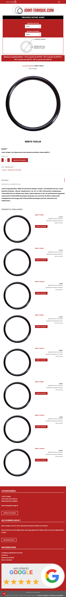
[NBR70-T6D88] (17, 262)
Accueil (25, 66)
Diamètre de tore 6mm (14, 170)
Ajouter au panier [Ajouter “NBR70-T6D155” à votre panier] (41, 426)
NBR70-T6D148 (39, 281)
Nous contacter (6, 560)
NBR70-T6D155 (39, 415)
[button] (4, 594)
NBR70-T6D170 (39, 348)
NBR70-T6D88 (39, 248)
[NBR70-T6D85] (17, 328)
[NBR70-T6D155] (17, 429)
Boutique (31, 66)
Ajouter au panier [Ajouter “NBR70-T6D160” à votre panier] (41, 460)
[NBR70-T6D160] (17, 462)
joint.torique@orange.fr (9, 505)
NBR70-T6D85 (39, 315)
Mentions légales (43, 595)
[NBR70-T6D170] (17, 362)
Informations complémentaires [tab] (11, 184)
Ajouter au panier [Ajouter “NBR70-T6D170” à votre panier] (41, 360)
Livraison (4, 555)
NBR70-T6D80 (39, 215)
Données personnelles (56, 595)
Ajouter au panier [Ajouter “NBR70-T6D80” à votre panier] (41, 226)
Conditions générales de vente (12, 553)
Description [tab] (5, 180)
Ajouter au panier (20, 160)
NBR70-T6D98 (39, 382)
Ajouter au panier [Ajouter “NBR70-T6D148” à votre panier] (41, 293)
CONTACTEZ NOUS (9, 513)
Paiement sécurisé (7, 557)
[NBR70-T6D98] (17, 395)
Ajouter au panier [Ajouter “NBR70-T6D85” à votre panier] (41, 326)
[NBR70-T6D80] (17, 228)
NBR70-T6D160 (39, 448)
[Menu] (59, 2)
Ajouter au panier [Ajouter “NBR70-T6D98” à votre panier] (41, 393)
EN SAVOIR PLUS (9, 540)
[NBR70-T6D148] (17, 295)
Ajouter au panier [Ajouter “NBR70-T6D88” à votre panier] (41, 259)
